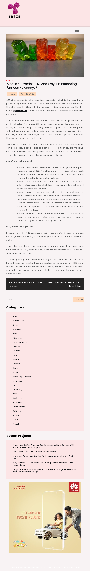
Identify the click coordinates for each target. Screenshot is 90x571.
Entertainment (20, 342)
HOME (15, 372)
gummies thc (20, 110)
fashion (16, 346)
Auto (15, 316)
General (16, 363)
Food (15, 355)
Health (9, 80)
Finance (16, 351)
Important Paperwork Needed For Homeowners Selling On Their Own (43, 457)
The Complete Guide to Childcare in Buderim (34, 451)
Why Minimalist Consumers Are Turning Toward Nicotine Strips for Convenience (44, 463)
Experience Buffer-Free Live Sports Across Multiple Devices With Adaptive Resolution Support (43, 446)
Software (17, 411)
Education (17, 338)
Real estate (18, 398)
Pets (15, 393)
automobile (18, 321)
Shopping (17, 402)
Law (14, 385)
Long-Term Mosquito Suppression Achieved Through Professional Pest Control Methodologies (44, 470)
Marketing (17, 389)
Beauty (16, 325)
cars (15, 333)
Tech (15, 419)
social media (19, 406)
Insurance (17, 381)
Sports (16, 415)
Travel (16, 424)
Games (16, 359)
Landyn (12, 94)
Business (17, 329)
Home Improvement (22, 376)
